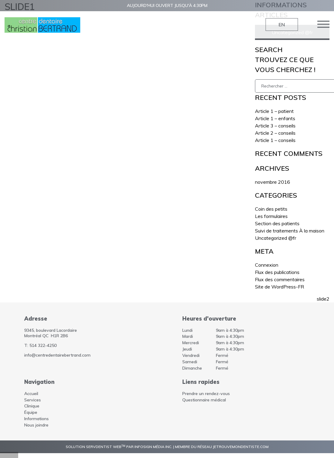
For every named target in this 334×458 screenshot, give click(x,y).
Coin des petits (271, 209)
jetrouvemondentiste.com (241, 446)
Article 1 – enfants (275, 118)
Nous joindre (36, 425)
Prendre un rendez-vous (206, 393)
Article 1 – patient (274, 111)
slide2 (323, 299)
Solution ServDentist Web (95, 446)
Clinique (31, 406)
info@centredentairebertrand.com (57, 355)
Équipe (30, 412)
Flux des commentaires (280, 279)
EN (282, 24)
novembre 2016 (272, 182)
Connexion (266, 265)
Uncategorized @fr (275, 238)
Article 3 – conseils (275, 126)
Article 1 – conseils (275, 140)
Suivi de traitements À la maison (289, 231)
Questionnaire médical (204, 400)
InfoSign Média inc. (153, 446)
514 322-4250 (43, 345)
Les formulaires (271, 216)
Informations (36, 418)
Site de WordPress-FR (279, 287)
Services (32, 400)
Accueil (31, 393)
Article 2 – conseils (275, 133)
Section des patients (277, 223)
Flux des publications (277, 272)
